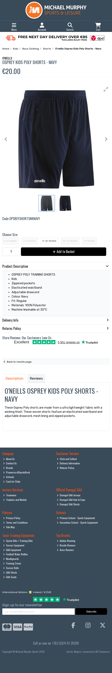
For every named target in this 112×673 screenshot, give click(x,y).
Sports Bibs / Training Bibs (18, 540)
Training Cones (12, 563)
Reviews (36, 378)
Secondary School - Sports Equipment (77, 522)
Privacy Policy (12, 518)
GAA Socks (10, 577)
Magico (77, 651)
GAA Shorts (10, 572)
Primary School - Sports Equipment (76, 518)
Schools (8, 477)
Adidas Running (66, 540)
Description (14, 378)
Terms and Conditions (15, 522)
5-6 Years (10, 241)
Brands (8, 468)
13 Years (89, 241)
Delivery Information (68, 463)
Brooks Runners (66, 545)
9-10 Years (49, 241)
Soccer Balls (11, 568)
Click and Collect (67, 459)
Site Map (9, 527)
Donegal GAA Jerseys (69, 495)
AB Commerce (102, 651)
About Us (9, 459)
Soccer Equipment (13, 545)
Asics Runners (65, 550)
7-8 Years (29, 241)
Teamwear (10, 495)
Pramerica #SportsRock (16, 472)
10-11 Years (70, 241)
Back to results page (19, 361)
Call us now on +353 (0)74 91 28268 (56, 643)
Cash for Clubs (12, 481)
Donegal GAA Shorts (68, 504)
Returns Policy (65, 468)
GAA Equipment (12, 550)
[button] (106, 89)
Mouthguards (11, 558)
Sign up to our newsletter (22, 605)
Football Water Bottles (15, 554)
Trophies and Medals (15, 499)
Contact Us (10, 463)
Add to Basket (64, 251)
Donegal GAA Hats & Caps (71, 499)
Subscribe (91, 611)
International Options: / (26, 592)
